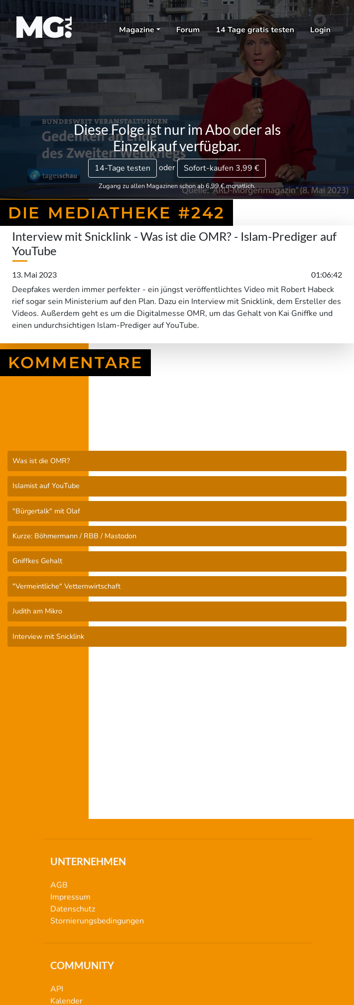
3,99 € (221, 168)
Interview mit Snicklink (48, 636)
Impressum (70, 897)
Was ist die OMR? (41, 461)
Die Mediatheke (177, 424)
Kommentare (75, 363)
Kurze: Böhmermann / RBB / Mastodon (74, 536)
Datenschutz (72, 909)
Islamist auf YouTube (46, 486)
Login (320, 29)
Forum (188, 29)
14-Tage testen (122, 168)
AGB (59, 885)
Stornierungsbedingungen (97, 920)
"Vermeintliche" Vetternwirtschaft (66, 586)
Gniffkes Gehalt (37, 561)
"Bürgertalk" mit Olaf (46, 511)
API (56, 989)
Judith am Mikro (37, 611)
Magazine (136, 29)
